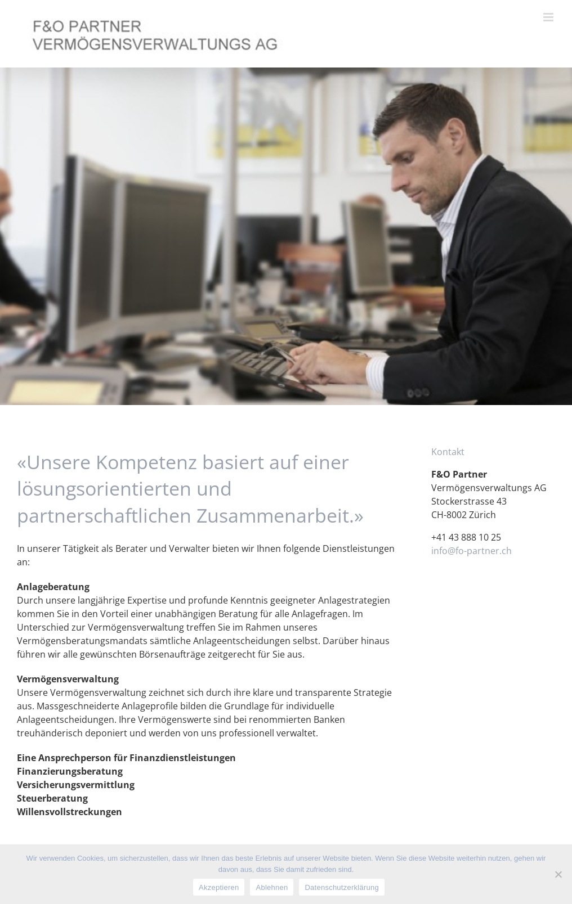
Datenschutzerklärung (341, 887)
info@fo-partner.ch (471, 551)
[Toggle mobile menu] (549, 17)
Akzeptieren (219, 887)
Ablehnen (272, 887)
